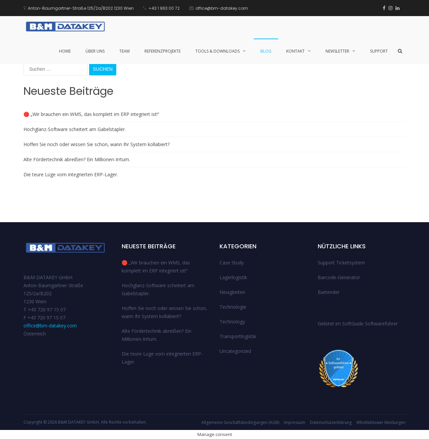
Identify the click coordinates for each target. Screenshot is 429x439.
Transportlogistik (238, 336)
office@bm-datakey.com (50, 325)
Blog (265, 51)
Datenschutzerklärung (331, 422)
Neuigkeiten (232, 292)
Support (379, 51)
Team (124, 51)
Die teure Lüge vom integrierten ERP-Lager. (70, 174)
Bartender (329, 292)
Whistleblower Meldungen (381, 422)
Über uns (95, 51)
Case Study (232, 262)
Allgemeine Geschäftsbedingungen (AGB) (240, 422)
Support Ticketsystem (341, 262)
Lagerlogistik (233, 277)
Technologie (233, 307)
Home (65, 51)
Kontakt (295, 51)
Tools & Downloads (217, 51)
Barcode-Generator (339, 277)
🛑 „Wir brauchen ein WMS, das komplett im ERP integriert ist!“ (91, 114)
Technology (232, 321)
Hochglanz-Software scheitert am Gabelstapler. (74, 129)
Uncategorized (235, 351)
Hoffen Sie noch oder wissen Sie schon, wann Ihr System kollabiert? (96, 144)
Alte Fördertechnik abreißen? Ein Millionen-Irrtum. (76, 159)
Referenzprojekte (162, 51)
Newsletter (337, 51)
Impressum (294, 422)
